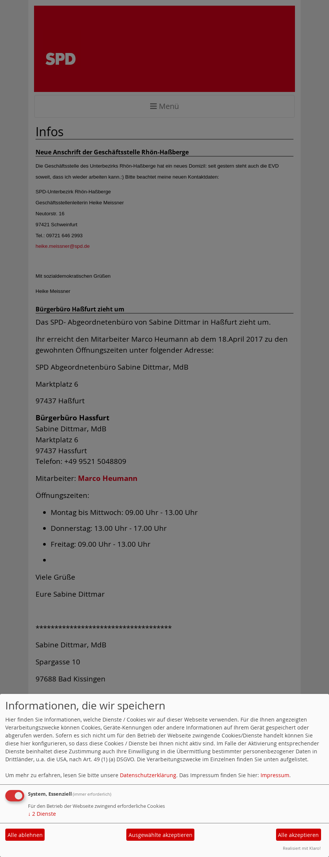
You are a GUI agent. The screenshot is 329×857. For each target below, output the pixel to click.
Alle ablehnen (25, 834)
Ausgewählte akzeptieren (160, 834)
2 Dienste (42, 813)
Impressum (275, 775)
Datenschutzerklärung (148, 775)
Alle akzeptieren (298, 834)
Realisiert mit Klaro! (302, 848)
